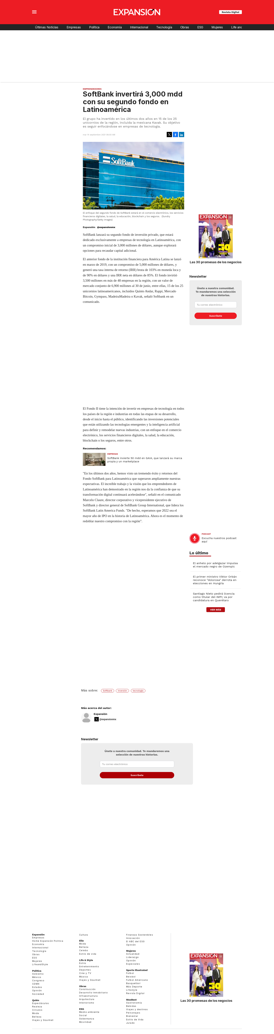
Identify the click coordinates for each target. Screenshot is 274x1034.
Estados (37, 987)
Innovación (133, 938)
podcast (206, 534)
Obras (184, 27)
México (36, 977)
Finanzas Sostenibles (139, 934)
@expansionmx (106, 227)
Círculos (37, 1010)
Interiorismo (86, 1002)
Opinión (37, 990)
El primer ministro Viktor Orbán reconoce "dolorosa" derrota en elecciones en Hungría (215, 580)
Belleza (37, 1016)
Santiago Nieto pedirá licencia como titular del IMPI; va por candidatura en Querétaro (214, 597)
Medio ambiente (89, 1012)
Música (83, 976)
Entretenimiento (89, 966)
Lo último (198, 553)
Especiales (133, 964)
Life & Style (86, 960)
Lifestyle (132, 990)
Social (83, 1015)
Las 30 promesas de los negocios (215, 262)
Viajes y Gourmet (42, 1020)
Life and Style (240, 27)
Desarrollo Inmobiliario (93, 992)
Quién (35, 1000)
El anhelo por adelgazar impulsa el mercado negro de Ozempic (215, 564)
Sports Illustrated (136, 970)
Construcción (87, 989)
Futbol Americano (137, 980)
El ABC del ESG (135, 941)
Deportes (85, 969)
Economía (115, 27)
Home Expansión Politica (47, 941)
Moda (35, 1013)
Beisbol (131, 976)
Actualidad (132, 954)
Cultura (83, 934)
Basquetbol (133, 983)
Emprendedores (92, 89)
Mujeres (217, 27)
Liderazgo (132, 957)
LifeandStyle (40, 964)
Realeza (37, 1006)
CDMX (36, 984)
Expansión (100, 714)
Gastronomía (134, 1002)
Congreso (38, 980)
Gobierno (38, 974)
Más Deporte (134, 986)
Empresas (74, 27)
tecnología (138, 691)
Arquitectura (87, 999)
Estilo (82, 963)
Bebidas (131, 1006)
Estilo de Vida (135, 1019)
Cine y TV (85, 973)
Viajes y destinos (137, 1009)
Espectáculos (40, 1003)
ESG (200, 27)
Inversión (122, 691)
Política (94, 27)
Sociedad (38, 994)
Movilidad (85, 1022)
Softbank (107, 691)
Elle (81, 940)
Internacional (139, 27)
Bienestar (132, 1016)
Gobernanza (86, 1018)
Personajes (133, 1012)
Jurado (130, 1023)
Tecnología (164, 27)
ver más (215, 609)
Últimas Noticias (46, 27)
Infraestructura (88, 996)
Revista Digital (230, 12)
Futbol (130, 973)
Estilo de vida (87, 954)
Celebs (83, 950)
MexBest (131, 999)
